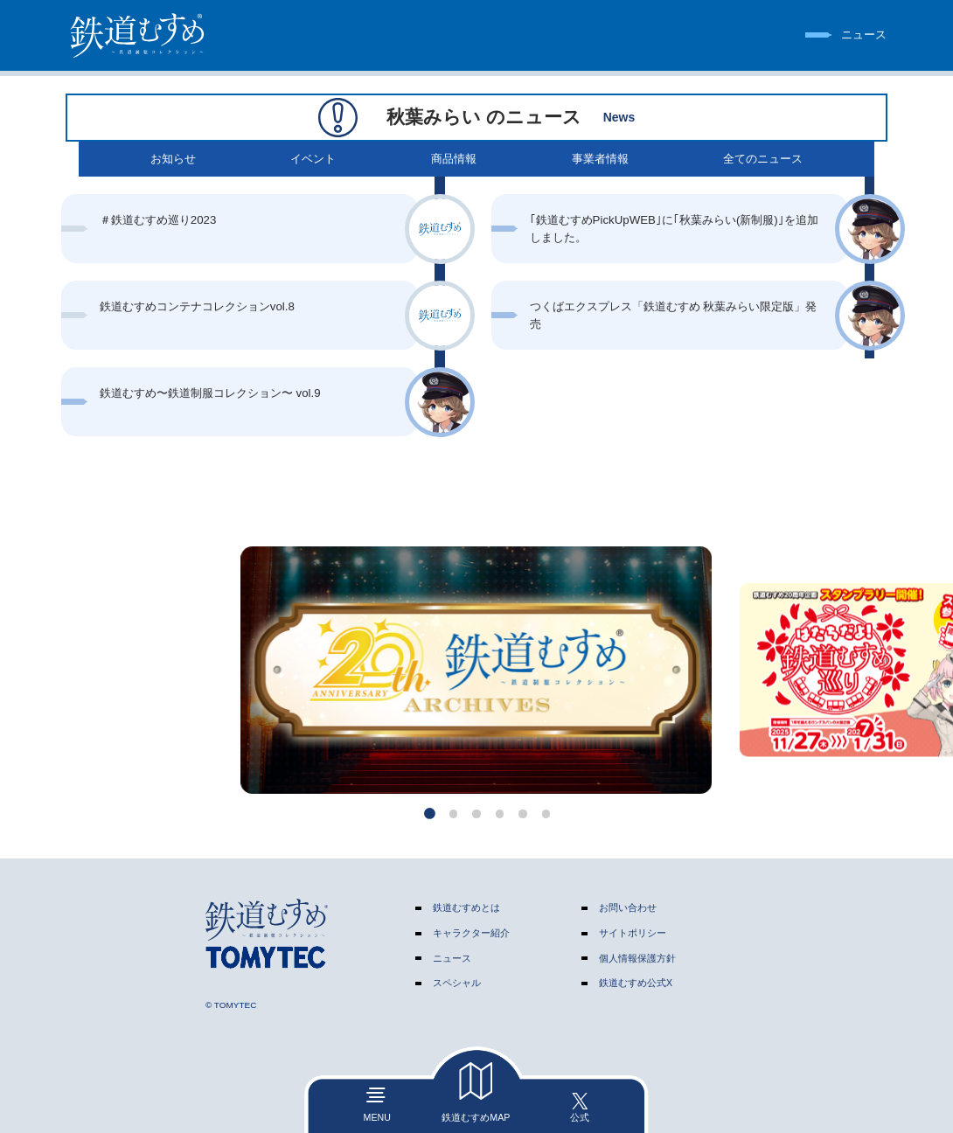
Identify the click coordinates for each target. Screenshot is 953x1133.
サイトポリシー (632, 933)
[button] (429, 813)
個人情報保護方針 (637, 958)
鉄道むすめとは (466, 907)
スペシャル (457, 982)
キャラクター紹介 (471, 933)
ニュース (452, 958)
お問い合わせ (628, 907)
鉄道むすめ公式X (635, 982)
